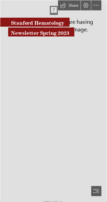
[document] (53, 101)
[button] (69, 5)
